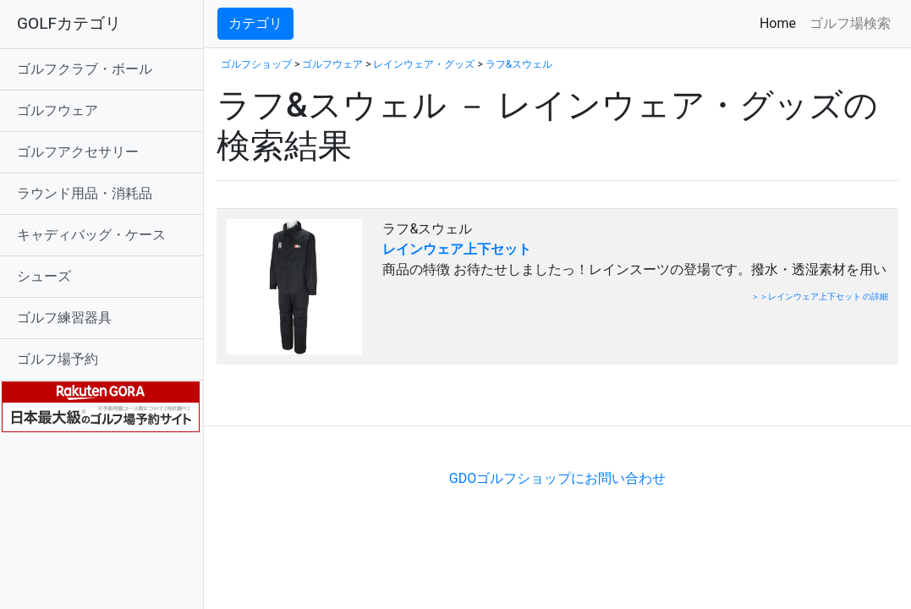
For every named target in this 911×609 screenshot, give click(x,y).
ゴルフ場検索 (850, 23)
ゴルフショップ (256, 64)
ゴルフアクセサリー (78, 152)
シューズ (44, 276)
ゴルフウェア (57, 110)
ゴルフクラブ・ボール (84, 69)
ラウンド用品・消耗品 (84, 193)
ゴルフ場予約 (57, 359)
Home (781, 22)
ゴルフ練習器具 (64, 318)
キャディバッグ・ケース (91, 235)
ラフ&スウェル (519, 64)
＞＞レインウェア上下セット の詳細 (819, 296)
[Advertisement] (414, 399)
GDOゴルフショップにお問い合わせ (557, 478)
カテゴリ (255, 23)
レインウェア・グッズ (424, 64)
